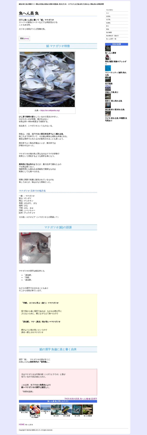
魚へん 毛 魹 (24, 411)
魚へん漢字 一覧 (111, 39)
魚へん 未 (56, 415)
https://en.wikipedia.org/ (50, 110)
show (26, 38)
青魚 (107, 29)
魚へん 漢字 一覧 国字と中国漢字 (35, 416)
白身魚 (108, 23)
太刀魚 (108, 19)
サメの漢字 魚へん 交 (45, 411)
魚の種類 (109, 32)
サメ (107, 13)
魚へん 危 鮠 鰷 (88, 415)
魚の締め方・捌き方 (112, 35)
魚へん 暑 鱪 (66, 415)
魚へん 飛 (77, 415)
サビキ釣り (109, 10)
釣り (107, 26)
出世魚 (108, 16)
